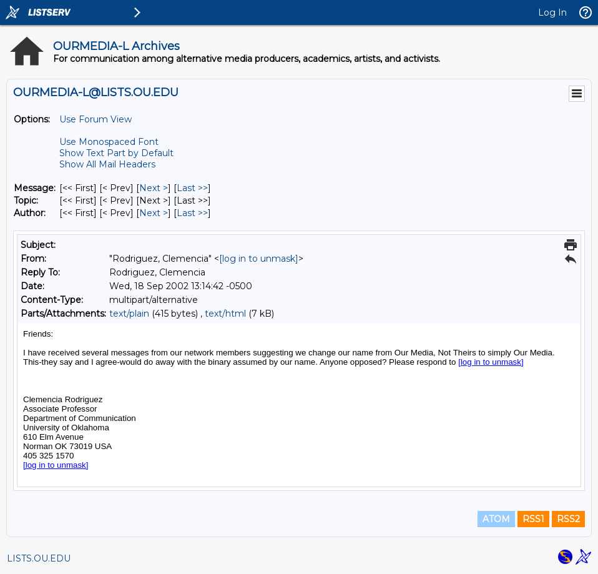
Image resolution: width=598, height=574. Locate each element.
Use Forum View (95, 119)
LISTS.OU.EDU (39, 558)
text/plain (129, 313)
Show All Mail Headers (107, 164)
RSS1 (533, 519)
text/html (225, 313)
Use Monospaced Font (109, 141)
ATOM (496, 519)
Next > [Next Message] (153, 188)
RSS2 (568, 519)
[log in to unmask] (258, 258)
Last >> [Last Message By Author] (192, 213)
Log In (552, 12)
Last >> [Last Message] (192, 188)
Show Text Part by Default (116, 153)
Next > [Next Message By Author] (153, 213)
